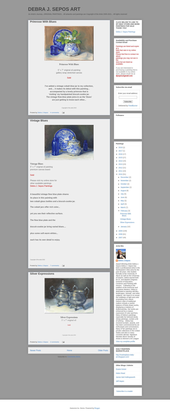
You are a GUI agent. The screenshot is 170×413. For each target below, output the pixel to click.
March (123, 207)
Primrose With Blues (43, 21)
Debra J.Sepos (124, 261)
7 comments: (55, 265)
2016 (121, 154)
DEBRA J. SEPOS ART (54, 9)
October (124, 184)
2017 (121, 151)
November (125, 181)
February (124, 211)
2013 (121, 164)
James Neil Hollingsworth (125, 377)
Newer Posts (35, 350)
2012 (121, 168)
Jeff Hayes (120, 381)
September (125, 187)
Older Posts (103, 350)
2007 (121, 237)
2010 (121, 174)
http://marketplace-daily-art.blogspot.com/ (125, 356)
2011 (121, 171)
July (122, 194)
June (123, 197)
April (122, 204)
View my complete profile (125, 341)
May (122, 201)
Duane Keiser (121, 369)
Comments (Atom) (73, 357)
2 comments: (55, 342)
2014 (121, 161)
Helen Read (120, 373)
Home (69, 350)
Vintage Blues (39, 120)
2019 (121, 147)
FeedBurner (132, 106)
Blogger (97, 408)
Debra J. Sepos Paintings (125, 32)
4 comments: (55, 112)
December (125, 177)
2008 (121, 234)
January (124, 227)
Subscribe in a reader (124, 391)
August (123, 191)
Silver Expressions (42, 273)
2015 (121, 158)
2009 (121, 231)
